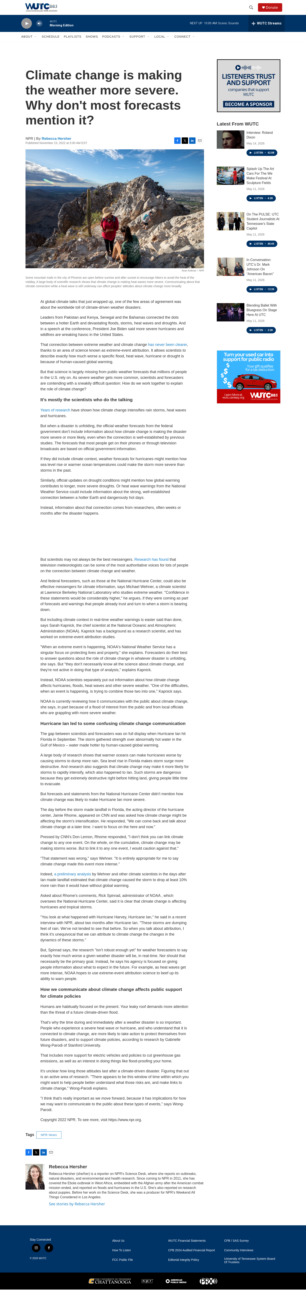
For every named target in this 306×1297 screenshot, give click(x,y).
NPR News (49, 1142)
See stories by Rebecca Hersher (77, 1211)
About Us (118, 1248)
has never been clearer (167, 352)
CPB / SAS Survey (236, 1248)
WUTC (42, 1265)
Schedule (51, 44)
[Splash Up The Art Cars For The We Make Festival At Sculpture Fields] (230, 183)
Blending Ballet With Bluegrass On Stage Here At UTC (261, 317)
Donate (273, 11)
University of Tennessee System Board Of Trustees (249, 1268)
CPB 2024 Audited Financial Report (191, 1257)
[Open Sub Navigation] (35, 44)
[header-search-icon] (253, 11)
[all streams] (266, 30)
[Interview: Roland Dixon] (230, 147)
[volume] (39, 31)
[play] (26, 31)
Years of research (55, 417)
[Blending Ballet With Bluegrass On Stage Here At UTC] (230, 320)
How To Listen (121, 1257)
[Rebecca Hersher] (35, 1184)
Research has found (151, 567)
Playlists (72, 44)
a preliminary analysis (72, 881)
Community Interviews (239, 1257)
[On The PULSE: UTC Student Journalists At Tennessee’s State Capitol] (230, 229)
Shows (92, 44)
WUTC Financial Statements (187, 1248)
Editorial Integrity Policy (183, 1267)
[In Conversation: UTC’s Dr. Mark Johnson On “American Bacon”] (230, 274)
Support (137, 44)
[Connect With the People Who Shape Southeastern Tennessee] (248, 93)
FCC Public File (122, 1267)
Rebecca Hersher (56, 146)
